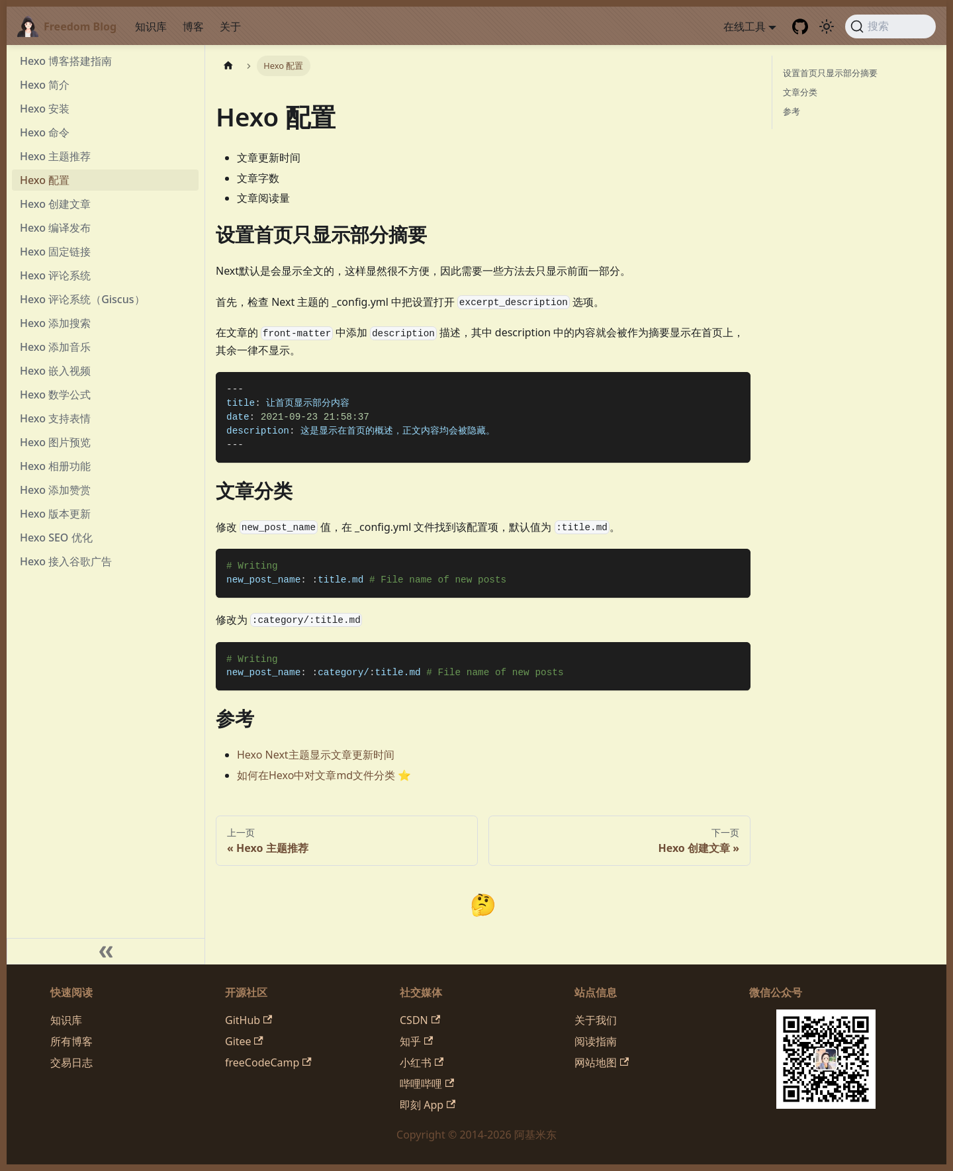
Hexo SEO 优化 (56, 537)
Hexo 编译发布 (55, 227)
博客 (193, 26)
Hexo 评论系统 (55, 275)
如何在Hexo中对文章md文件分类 (316, 775)
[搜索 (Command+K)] (890, 26)
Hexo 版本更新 (55, 513)
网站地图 (601, 1062)
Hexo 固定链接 (55, 251)
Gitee (244, 1041)
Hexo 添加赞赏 (55, 490)
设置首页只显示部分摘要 (830, 73)
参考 (791, 111)
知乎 (416, 1041)
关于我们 (595, 1020)
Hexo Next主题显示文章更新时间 (315, 754)
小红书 (421, 1062)
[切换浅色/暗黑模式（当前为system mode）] (826, 26)
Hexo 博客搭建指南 (66, 61)
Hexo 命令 (44, 132)
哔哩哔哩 (427, 1083)
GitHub (248, 1020)
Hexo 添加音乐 (55, 347)
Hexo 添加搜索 (55, 323)
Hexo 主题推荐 (55, 156)
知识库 (151, 26)
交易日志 (71, 1062)
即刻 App (427, 1105)
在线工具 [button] (744, 26)
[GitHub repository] (800, 26)
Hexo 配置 (44, 180)
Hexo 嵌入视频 (55, 370)
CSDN (420, 1020)
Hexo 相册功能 (55, 466)
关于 (230, 26)
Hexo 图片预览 (55, 442)
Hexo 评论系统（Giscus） (82, 299)
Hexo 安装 (44, 108)
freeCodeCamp (268, 1062)
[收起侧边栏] (106, 951)
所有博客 (71, 1041)
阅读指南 (595, 1041)
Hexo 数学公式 (55, 394)
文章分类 (800, 92)
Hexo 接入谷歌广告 (66, 561)
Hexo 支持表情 (55, 418)
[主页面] (228, 66)
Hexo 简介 (44, 84)
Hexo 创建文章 (55, 204)
